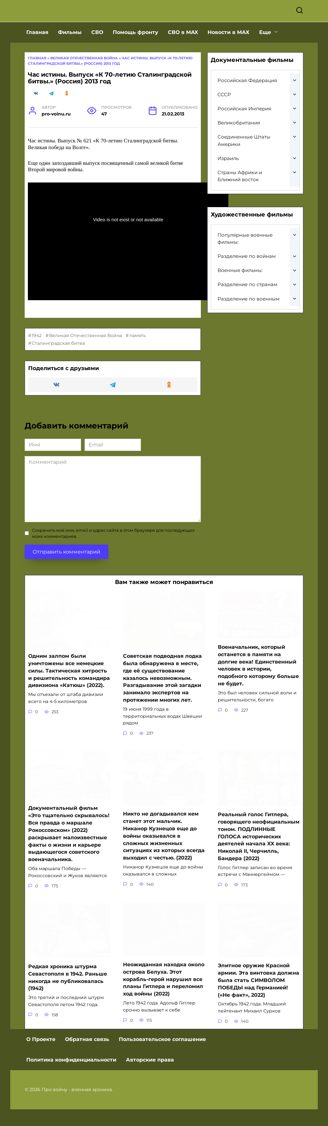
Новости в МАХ (229, 52)
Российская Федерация (247, 100)
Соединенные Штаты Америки (243, 160)
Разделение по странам (247, 304)
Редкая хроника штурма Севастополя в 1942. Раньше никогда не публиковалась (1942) (67, 994)
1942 (37, 355)
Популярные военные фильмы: (245, 258)
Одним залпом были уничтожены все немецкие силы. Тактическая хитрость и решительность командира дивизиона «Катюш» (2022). (69, 690)
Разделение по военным (248, 318)
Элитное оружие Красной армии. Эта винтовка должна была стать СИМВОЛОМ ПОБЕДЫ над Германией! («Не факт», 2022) (258, 997)
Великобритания (238, 142)
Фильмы (70, 52)
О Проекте (40, 1056)
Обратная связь (87, 1056)
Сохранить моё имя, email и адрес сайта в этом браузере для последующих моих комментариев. (113, 552)
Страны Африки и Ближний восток (239, 195)
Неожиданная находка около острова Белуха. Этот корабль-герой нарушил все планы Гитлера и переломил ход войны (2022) (163, 996)
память (137, 355)
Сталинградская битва (58, 363)
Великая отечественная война (84, 77)
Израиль (228, 178)
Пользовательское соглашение (162, 1056)
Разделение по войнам (246, 276)
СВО (97, 52)
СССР (224, 114)
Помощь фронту (135, 52)
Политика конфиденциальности (71, 1076)
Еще (265, 52)
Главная (37, 52)
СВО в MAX (183, 52)
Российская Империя (244, 128)
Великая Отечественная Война (85, 355)
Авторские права (150, 1076)
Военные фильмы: (240, 290)
